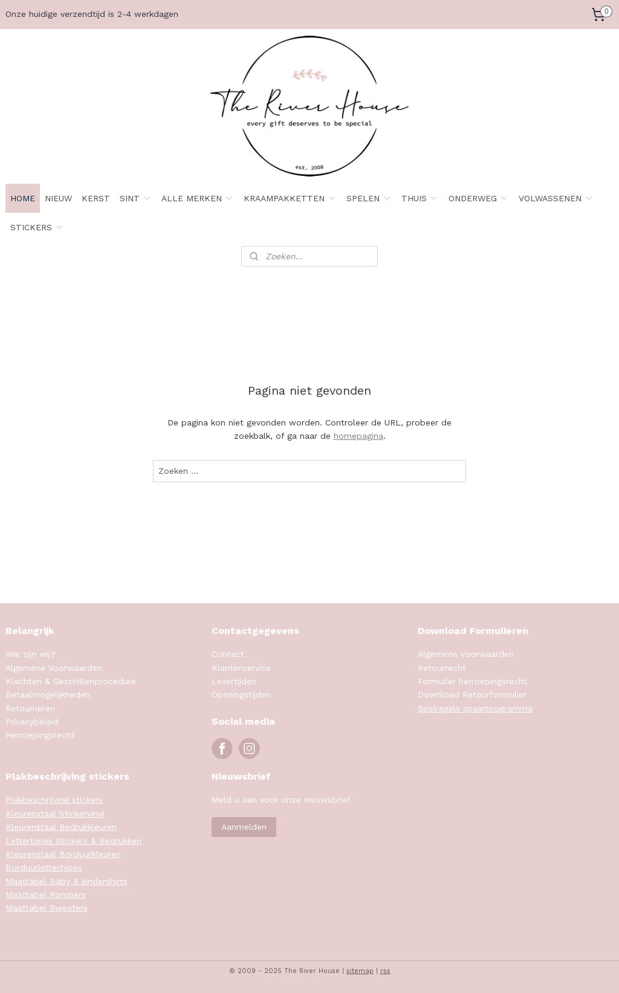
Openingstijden (241, 694)
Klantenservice (241, 668)
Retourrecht (442, 668)
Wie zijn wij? (30, 654)
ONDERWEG (479, 198)
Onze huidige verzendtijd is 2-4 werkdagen (91, 14)
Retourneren (30, 708)
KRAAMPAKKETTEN (290, 198)
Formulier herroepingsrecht (472, 681)
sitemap (360, 971)
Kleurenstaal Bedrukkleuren (61, 827)
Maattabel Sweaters (46, 908)
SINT (136, 198)
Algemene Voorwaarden (53, 668)
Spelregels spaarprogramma (475, 708)
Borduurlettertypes (43, 867)
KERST (96, 198)
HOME (22, 198)
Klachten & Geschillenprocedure (70, 681)
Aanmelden (244, 827)
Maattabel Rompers (45, 894)
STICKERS (37, 227)
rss (385, 971)
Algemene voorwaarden (466, 654)
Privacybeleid (32, 721)
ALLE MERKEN (197, 198)
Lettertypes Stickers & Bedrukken (73, 841)
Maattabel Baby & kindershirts (66, 881)
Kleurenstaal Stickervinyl (55, 813)
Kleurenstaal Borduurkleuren (63, 854)
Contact (228, 654)
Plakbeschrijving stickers (54, 799)
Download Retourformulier (472, 694)
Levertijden (234, 681)
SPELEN (369, 198)
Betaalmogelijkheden (47, 694)
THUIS (420, 198)
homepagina (358, 436)
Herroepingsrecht (40, 735)
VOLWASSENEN (556, 198)
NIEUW (58, 198)
